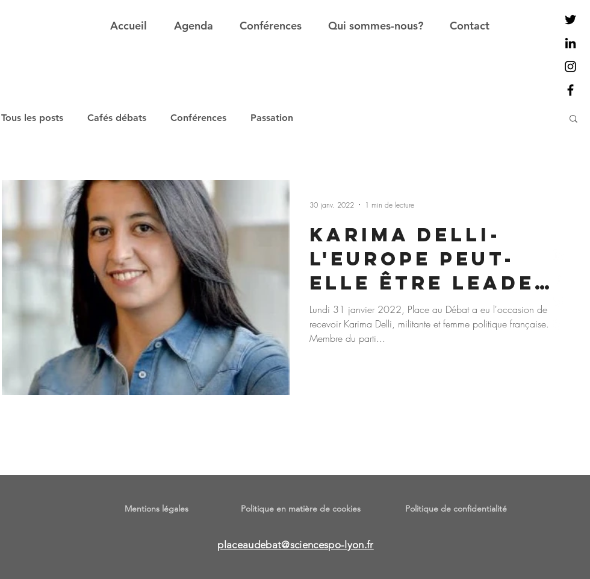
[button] (573, 119)
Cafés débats (116, 117)
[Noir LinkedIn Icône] (570, 43)
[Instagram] (558, 324)
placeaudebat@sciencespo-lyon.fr (295, 545)
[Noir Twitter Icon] (570, 19)
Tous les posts (32, 117)
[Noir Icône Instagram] (570, 66)
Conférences (198, 117)
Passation (271, 117)
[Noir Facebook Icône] (570, 90)
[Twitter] (558, 301)
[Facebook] (558, 277)
